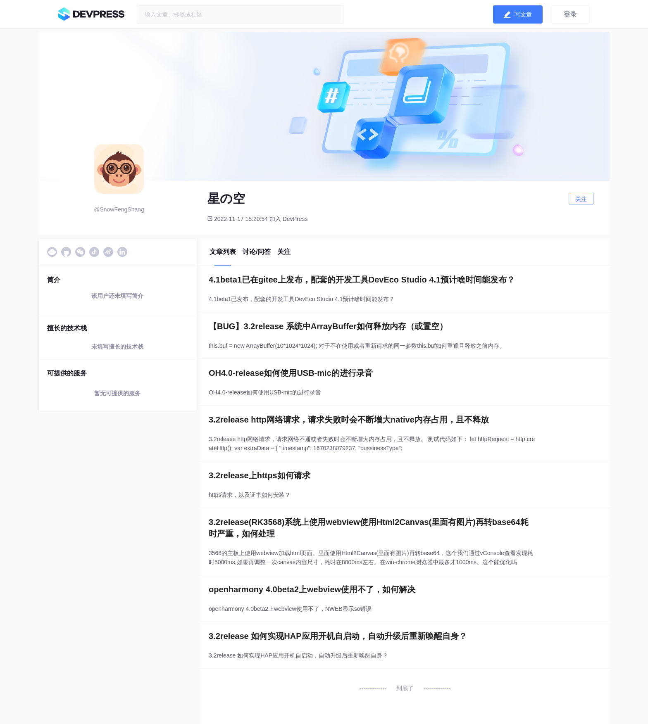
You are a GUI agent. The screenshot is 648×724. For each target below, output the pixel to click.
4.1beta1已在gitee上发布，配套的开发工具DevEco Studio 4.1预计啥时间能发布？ (362, 279)
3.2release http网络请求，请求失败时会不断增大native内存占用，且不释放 (349, 419)
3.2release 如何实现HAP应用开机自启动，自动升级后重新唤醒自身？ (338, 636)
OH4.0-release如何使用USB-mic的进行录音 (291, 372)
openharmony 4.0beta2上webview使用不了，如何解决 (312, 589)
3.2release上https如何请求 (259, 475)
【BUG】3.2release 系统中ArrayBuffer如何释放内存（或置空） (328, 326)
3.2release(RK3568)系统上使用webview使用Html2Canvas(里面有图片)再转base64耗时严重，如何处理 (369, 527)
